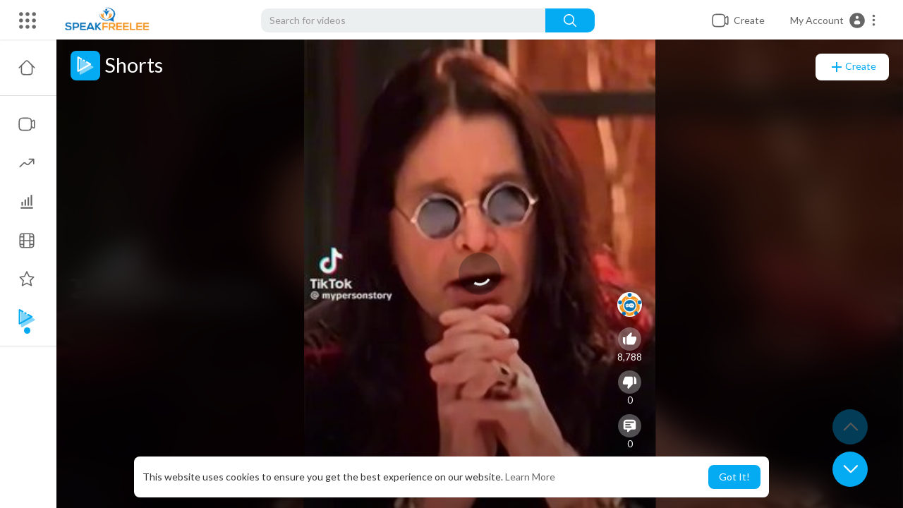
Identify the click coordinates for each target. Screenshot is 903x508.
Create (852, 67)
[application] (479, 274)
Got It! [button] (734, 477)
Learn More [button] (530, 477)
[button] (833, 20)
